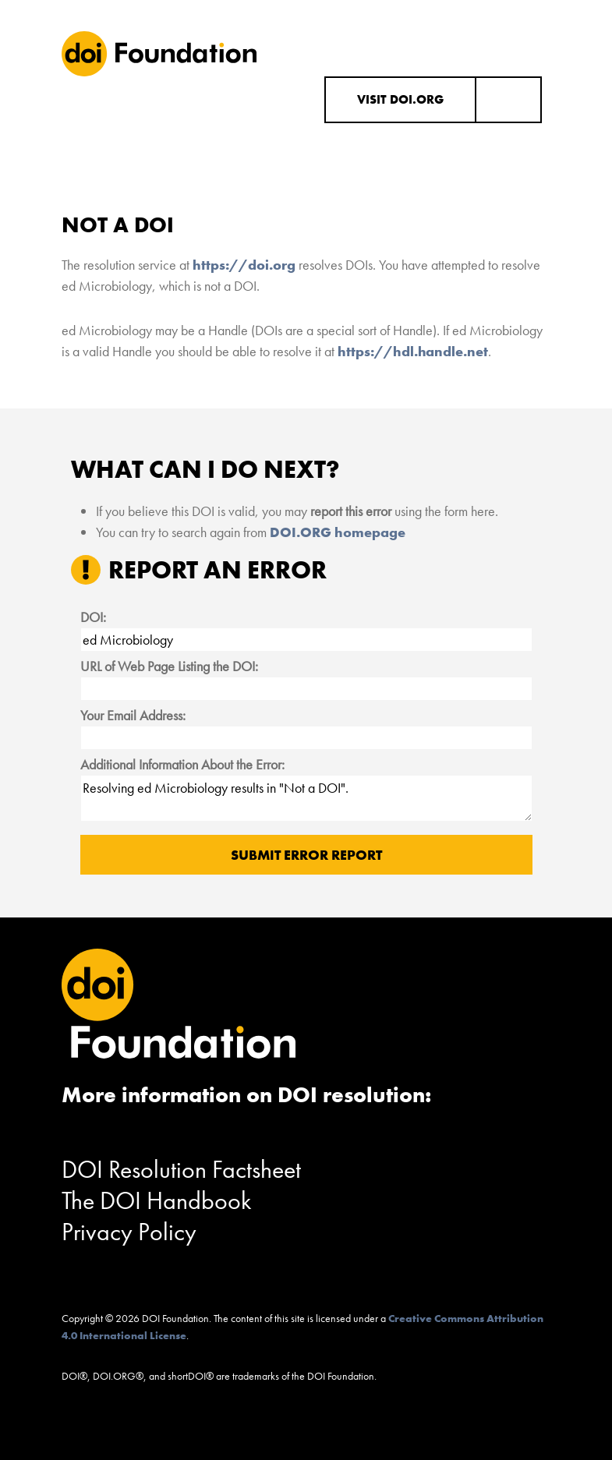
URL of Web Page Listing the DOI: (169, 666)
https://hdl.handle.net (413, 351)
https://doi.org (244, 265)
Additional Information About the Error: (182, 764)
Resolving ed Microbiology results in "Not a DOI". (306, 798)
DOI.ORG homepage (337, 532)
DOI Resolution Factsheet (181, 1170)
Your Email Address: (133, 715)
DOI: (93, 617)
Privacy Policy (129, 1232)
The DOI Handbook (157, 1201)
